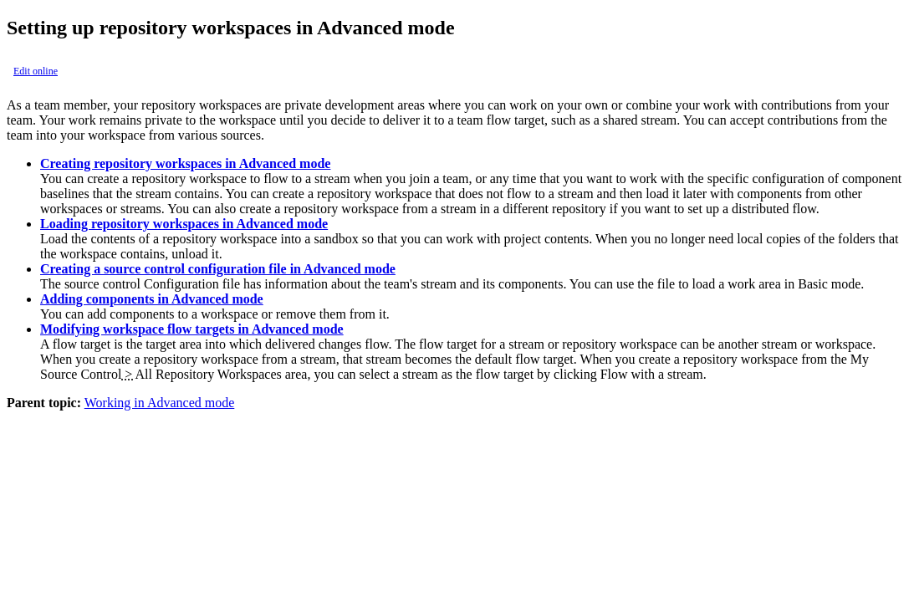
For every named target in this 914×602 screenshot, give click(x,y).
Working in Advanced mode (159, 402)
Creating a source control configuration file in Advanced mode (218, 269)
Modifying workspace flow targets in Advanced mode (192, 329)
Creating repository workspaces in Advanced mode (185, 163)
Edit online (35, 71)
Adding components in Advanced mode (151, 299)
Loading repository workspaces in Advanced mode (184, 224)
